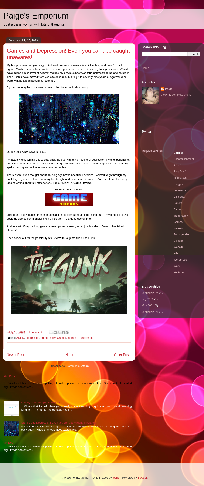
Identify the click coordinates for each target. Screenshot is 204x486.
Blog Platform (182, 171)
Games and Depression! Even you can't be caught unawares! (58, 422)
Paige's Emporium (36, 15)
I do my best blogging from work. (41, 402)
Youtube (179, 272)
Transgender (86, 337)
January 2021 (150, 311)
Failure (178, 202)
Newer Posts (16, 355)
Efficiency (179, 196)
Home (69, 355)
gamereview (48, 337)
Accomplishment (184, 158)
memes (72, 337)
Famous (179, 209)
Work (177, 265)
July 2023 (148, 299)
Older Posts (122, 355)
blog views (180, 177)
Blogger (178, 184)
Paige (169, 88)
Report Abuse (152, 151)
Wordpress (180, 259)
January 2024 (150, 292)
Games (61, 337)
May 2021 (148, 305)
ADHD (20, 337)
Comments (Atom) (77, 365)
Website (179, 247)
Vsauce (178, 240)
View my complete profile (176, 94)
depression (32, 337)
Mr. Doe (9, 376)
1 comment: (36, 332)
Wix (176, 253)
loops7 (117, 477)
